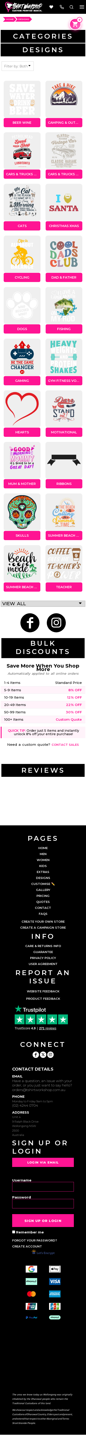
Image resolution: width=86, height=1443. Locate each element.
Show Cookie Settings (43, 1439)
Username (21, 1180)
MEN (43, 854)
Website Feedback (43, 991)
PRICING (43, 896)
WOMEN (43, 860)
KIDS (43, 866)
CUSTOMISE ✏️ (43, 884)
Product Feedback (43, 998)
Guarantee (43, 952)
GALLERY (43, 890)
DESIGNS (43, 878)
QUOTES (43, 902)
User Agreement (43, 964)
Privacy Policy (43, 958)
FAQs (43, 914)
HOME (10, 19)
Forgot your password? (34, 1240)
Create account (27, 1246)
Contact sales (65, 744)
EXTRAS (43, 872)
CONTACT (43, 908)
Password (21, 1197)
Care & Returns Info (43, 946)
